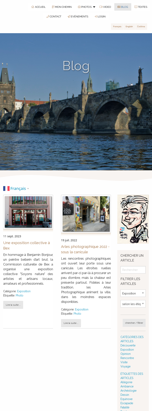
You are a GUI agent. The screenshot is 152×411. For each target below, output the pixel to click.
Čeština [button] (141, 26)
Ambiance (126, 386)
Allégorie (126, 382)
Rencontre (127, 358)
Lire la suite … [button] (13, 304)
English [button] (129, 26)
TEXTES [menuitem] (140, 6)
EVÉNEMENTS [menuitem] (78, 16)
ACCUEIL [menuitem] (38, 6)
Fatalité (124, 407)
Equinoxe (126, 399)
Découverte (127, 345)
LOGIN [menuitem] (100, 16)
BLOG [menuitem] (122, 6)
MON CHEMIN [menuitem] (62, 6)
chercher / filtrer (134, 322)
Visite (123, 362)
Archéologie (128, 390)
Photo (19, 295)
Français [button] (117, 26)
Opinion (125, 353)
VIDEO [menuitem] (105, 6)
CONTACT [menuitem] (53, 16)
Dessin (124, 394)
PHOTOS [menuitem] (85, 6)
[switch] (76, 189)
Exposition (24, 291)
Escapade (126, 403)
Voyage (125, 366)
